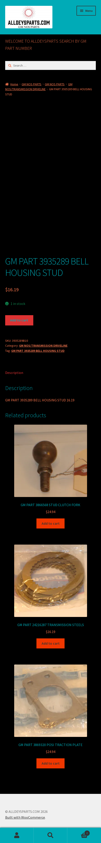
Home (14, 84)
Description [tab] (14, 372)
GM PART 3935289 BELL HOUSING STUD (38, 351)
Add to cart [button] (51, 523)
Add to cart (19, 320)
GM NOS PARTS (31, 84)
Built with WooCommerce (25, 817)
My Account (17, 835)
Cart (78, 832)
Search (50, 835)
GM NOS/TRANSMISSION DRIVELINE (43, 346)
